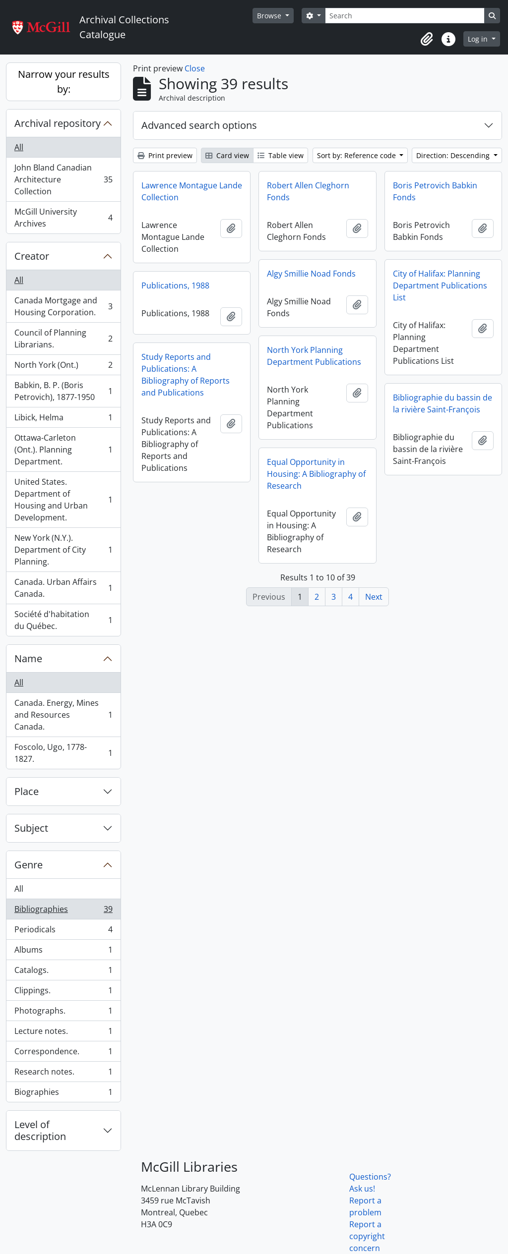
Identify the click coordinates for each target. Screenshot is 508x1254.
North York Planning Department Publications (314, 355)
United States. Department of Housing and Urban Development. (63, 499)
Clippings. (63, 992)
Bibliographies (63, 911)
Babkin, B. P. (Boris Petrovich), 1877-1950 (63, 391)
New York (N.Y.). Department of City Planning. (63, 549)
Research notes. (63, 1074)
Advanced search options (199, 125)
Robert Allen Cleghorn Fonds (308, 191)
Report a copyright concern (367, 1236)
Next (373, 596)
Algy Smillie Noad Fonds (311, 273)
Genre (28, 864)
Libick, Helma (63, 419)
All (18, 147)
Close (195, 68)
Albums (63, 952)
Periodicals (63, 931)
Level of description (40, 1130)
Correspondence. (63, 1053)
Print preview (164, 155)
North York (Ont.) (63, 367)
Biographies (63, 1094)
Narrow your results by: (64, 81)
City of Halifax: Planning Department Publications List (440, 285)
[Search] (405, 15)
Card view (227, 155)
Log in (479, 39)
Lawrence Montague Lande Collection (191, 191)
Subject (31, 828)
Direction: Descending (454, 155)
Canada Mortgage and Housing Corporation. (63, 306)
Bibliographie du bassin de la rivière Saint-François (442, 403)
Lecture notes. (63, 1033)
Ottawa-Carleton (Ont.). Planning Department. (63, 449)
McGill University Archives (63, 217)
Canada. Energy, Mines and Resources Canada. (63, 714)
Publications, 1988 (175, 285)
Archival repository (57, 123)
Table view (280, 155)
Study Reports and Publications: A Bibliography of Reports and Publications (185, 374)
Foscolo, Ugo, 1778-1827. (63, 752)
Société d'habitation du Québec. (63, 620)
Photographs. (63, 1013)
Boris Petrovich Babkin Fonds (435, 191)
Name (28, 658)
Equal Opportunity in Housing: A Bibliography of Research (316, 473)
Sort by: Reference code (357, 155)
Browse (270, 15)
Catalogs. (63, 972)
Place (26, 791)
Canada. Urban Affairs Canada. (63, 587)
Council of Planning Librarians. (63, 338)
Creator (31, 256)
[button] (427, 39)
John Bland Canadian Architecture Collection (63, 179)
